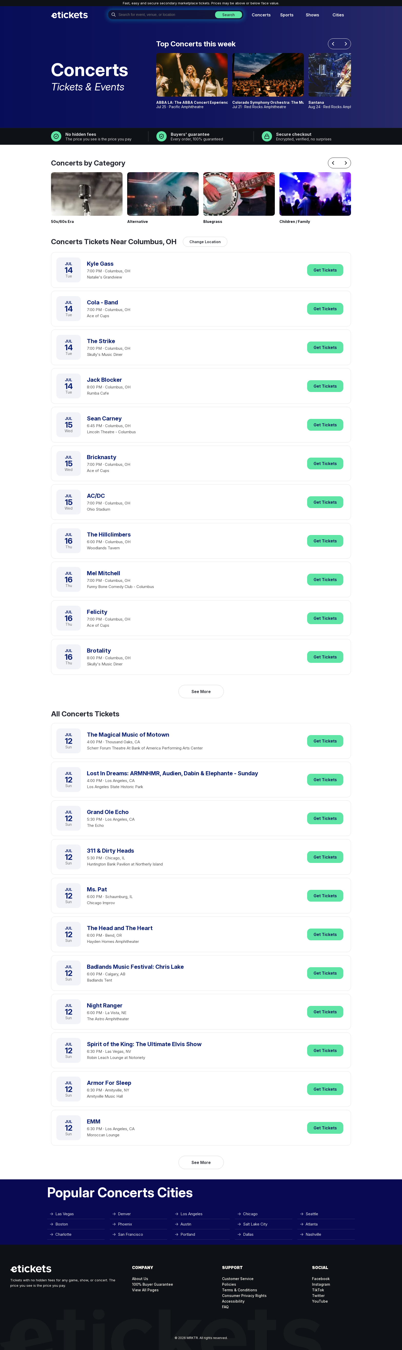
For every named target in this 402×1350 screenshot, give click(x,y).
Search (228, 15)
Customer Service (238, 1278)
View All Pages (145, 1290)
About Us (140, 1278)
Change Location (205, 242)
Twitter (318, 1295)
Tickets (325, 270)
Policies (229, 1284)
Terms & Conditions (239, 1290)
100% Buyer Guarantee (152, 1284)
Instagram (321, 1284)
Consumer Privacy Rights (244, 1295)
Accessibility (233, 1301)
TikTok (318, 1290)
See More (201, 691)
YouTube (320, 1301)
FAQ (225, 1307)
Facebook (321, 1278)
